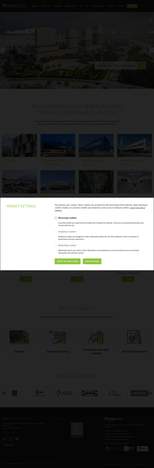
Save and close (92, 261)
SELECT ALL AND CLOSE (67, 261)
